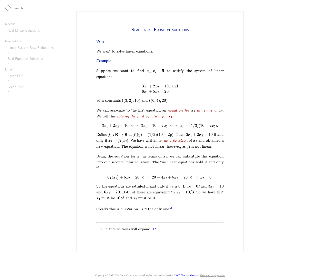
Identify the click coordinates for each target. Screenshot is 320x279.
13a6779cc (179, 275)
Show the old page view (212, 275)
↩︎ (154, 229)
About (192, 275)
